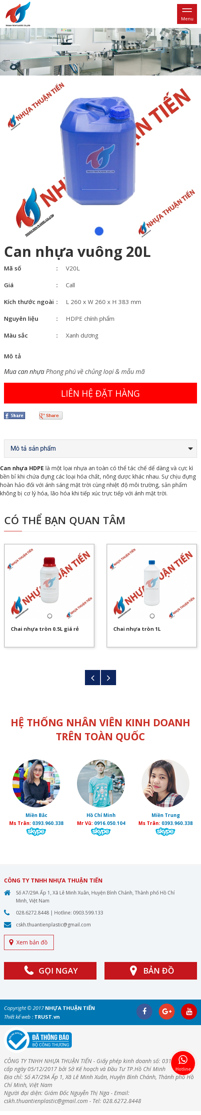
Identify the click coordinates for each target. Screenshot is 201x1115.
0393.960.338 (47, 823)
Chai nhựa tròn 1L (137, 628)
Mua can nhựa (24, 371)
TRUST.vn (47, 1016)
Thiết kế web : (18, 1016)
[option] (100, 52)
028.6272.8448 (32, 912)
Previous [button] (92, 678)
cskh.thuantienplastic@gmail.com (53, 924)
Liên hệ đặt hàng (100, 393)
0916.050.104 (109, 823)
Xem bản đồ (31, 942)
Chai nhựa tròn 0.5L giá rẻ (45, 628)
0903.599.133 (88, 912)
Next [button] (108, 678)
